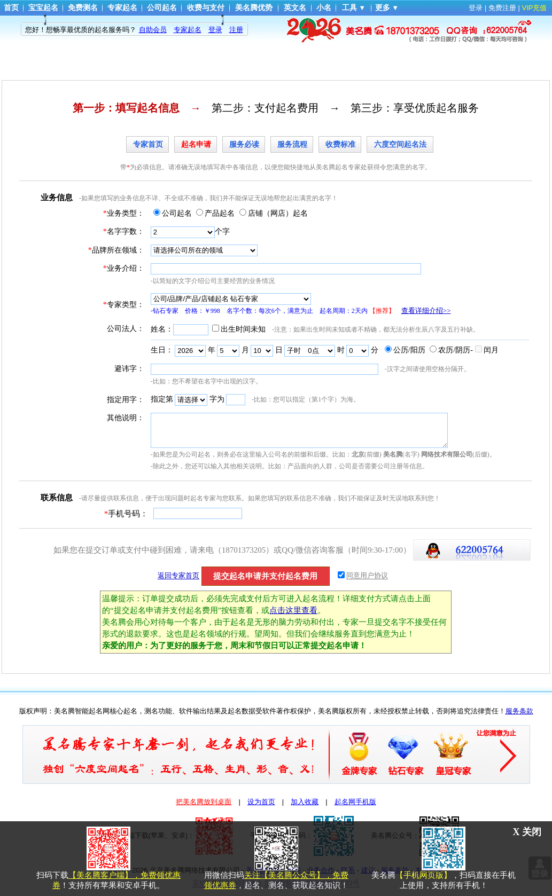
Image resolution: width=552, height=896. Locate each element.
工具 (349, 8)
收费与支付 (205, 8)
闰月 (491, 350)
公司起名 (162, 8)
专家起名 (122, 8)
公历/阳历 (409, 350)
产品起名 (220, 213)
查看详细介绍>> (426, 310)
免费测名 (83, 8)
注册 (236, 30)
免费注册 (502, 8)
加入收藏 (304, 802)
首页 (11, 8)
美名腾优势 (254, 8)
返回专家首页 (178, 576)
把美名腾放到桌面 (203, 802)
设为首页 (261, 802)
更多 (382, 8)
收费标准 (340, 144)
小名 (323, 8)
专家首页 (148, 144)
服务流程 (292, 144)
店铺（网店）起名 (278, 213)
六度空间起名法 (400, 144)
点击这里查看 (293, 610)
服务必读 (244, 144)
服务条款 (519, 711)
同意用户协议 (367, 576)
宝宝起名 (43, 8)
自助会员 (153, 30)
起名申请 (196, 144)
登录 (476, 8)
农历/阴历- (455, 350)
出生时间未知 (243, 329)
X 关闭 (527, 832)
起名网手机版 (355, 802)
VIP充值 (534, 8)
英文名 (295, 8)
